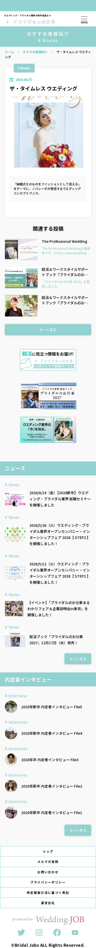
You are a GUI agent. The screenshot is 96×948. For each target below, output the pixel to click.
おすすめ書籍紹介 (35, 52)
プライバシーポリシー (48, 882)
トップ (48, 851)
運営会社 (48, 902)
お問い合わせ (48, 872)
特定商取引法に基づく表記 (48, 892)
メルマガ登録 (48, 861)
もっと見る (48, 329)
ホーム (9, 52)
